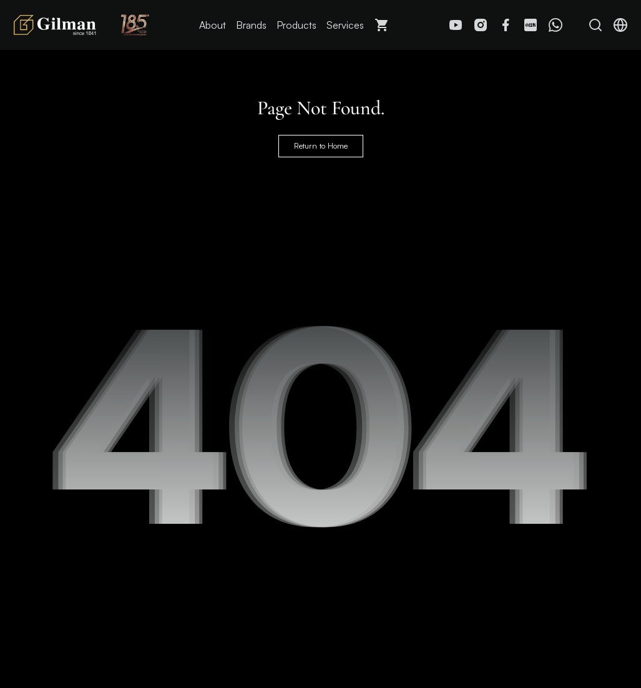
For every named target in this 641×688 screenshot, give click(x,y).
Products (296, 25)
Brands (251, 25)
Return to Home (321, 146)
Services (345, 25)
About (212, 25)
